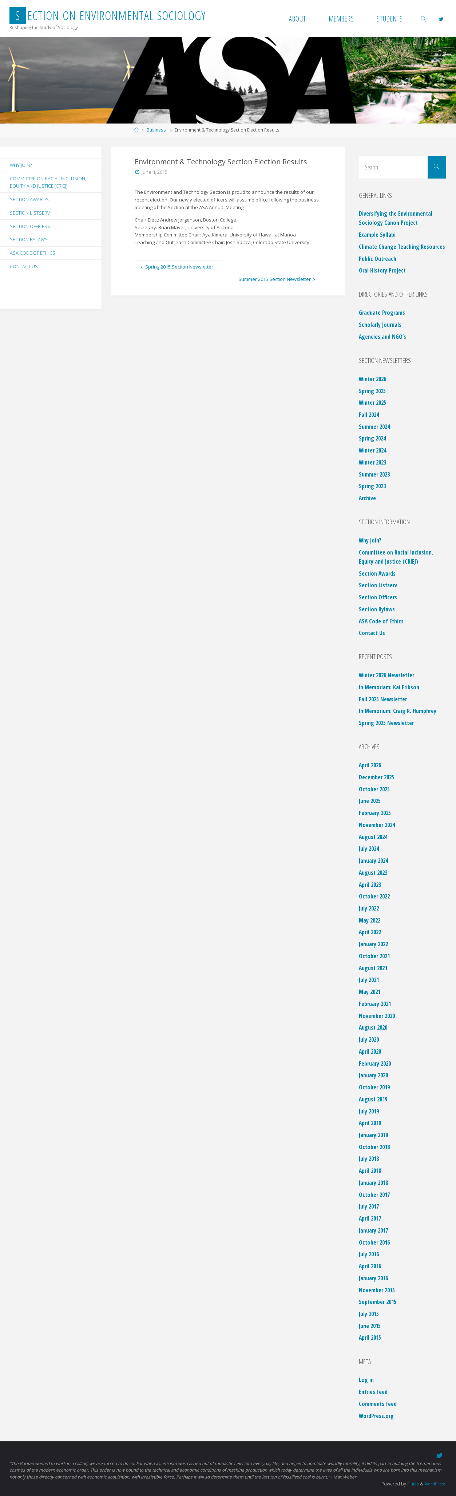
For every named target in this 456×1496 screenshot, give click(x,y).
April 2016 (370, 1266)
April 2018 (370, 1171)
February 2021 (375, 1004)
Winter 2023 (372, 462)
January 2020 (373, 1075)
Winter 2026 (372, 379)
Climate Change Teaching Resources (402, 247)
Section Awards (29, 200)
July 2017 (369, 1206)
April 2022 (370, 932)
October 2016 (374, 1242)
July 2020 (369, 1039)
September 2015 (377, 1302)
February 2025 (375, 813)
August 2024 (373, 837)
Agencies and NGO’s (382, 337)
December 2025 (376, 777)
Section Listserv (30, 213)
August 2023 (373, 873)
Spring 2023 (372, 486)
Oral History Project (382, 270)
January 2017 (373, 1230)
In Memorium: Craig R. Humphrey (397, 711)
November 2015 (377, 1290)
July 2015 (369, 1314)
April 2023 (370, 885)
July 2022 (369, 908)
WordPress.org (376, 1416)
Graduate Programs (382, 313)
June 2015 (370, 1326)
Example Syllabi (377, 235)
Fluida (409, 1483)
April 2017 (370, 1218)
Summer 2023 (374, 474)
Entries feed (373, 1392)
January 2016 (373, 1278)
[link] (423, 18)
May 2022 (369, 920)
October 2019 (374, 1087)
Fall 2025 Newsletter (383, 699)
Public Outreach (377, 259)
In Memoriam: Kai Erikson (389, 687)
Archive (367, 498)
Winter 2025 (372, 403)
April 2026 (370, 765)
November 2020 (377, 1016)
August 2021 (373, 968)
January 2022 (373, 944)
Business (156, 130)
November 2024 (377, 825)
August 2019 (373, 1099)
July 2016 (369, 1254)
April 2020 (370, 1051)
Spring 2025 (372, 391)
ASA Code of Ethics (33, 254)
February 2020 (375, 1064)
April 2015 (370, 1338)
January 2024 (373, 861)
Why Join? (21, 165)
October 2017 (374, 1195)
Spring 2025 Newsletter (386, 723)
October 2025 (374, 789)
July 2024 (369, 849)
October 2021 (374, 956)
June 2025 (370, 801)
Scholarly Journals (380, 325)
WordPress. (434, 1483)
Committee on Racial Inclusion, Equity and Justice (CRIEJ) (48, 182)
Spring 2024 (372, 438)
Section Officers (30, 227)
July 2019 (369, 1111)
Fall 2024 (369, 415)
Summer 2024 (374, 427)
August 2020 (373, 1027)
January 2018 (373, 1183)
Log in (366, 1380)
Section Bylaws (29, 241)
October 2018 (374, 1147)
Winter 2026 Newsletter (386, 675)
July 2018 (369, 1159)
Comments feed (378, 1404)
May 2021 (369, 992)
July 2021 (369, 980)
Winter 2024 (372, 450)
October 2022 (374, 896)
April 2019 (370, 1123)
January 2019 (373, 1135)
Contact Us (24, 268)
